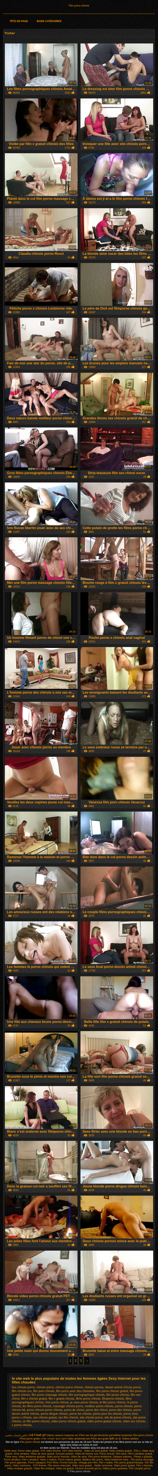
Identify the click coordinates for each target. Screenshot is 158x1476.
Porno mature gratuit (69, 1459)
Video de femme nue (86, 1453)
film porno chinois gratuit (112, 1391)
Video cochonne (22, 1465)
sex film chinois (68, 1417)
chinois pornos (94, 1387)
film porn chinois (43, 1391)
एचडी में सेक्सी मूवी (37, 1435)
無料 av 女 (115, 1438)
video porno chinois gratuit (68, 1421)
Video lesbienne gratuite (31, 1456)
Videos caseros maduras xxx (62, 1435)
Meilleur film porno (92, 1459)
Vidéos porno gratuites (115, 1468)
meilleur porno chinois (99, 1406)
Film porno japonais (16, 1462)
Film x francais (144, 1465)
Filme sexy (11, 1456)
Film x (137, 1450)
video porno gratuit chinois (104, 1421)
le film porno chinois (113, 1402)
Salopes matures (122, 1456)
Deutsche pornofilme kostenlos (115, 1435)
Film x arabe (106, 1462)
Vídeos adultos (130, 1438)
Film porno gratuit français (128, 1462)
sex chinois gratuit (45, 1417)
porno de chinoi (74, 1410)
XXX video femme (50, 1450)
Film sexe (121, 1453)
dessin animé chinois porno (123, 1387)
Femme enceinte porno (88, 1468)
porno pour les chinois (107, 1413)
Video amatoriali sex (78, 1438)
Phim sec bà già (88, 1435)
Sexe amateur (21, 1453)
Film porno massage (142, 1459)
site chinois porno (91, 1417)
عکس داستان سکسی (16, 1435)
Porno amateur (12, 1459)
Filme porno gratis (29, 1438)
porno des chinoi (96, 1410)
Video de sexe (79, 1456)
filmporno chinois (113, 1398)
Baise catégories (49, 21)
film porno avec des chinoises (75, 1391)
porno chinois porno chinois (44, 1410)
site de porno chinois (117, 1417)
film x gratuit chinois (61, 1398)
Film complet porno (139, 1468)
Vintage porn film (88, 1462)
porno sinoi (130, 1413)
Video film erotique (44, 1468)
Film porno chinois (79, 5)
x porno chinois (22, 1425)
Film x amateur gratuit (140, 1453)
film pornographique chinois (87, 1394)
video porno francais (58, 1456)
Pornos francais (68, 1462)
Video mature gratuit (120, 1450)
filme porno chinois (88, 1398)
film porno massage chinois (49, 1394)
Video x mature (48, 1459)
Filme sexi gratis (100, 1438)
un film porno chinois (36, 1421)
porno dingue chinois (54, 1413)
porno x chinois (22, 1417)
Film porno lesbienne (99, 1456)
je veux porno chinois (84, 1402)
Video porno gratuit (124, 1465)
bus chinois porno (23, 1387)
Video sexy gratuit (82, 1465)
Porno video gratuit (28, 1450)
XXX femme (39, 1465)
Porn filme (52, 1462)
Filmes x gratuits (143, 1456)
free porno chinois (57, 1402)
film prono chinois (117, 1394)
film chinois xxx (22, 1391)
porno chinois (123, 1406)
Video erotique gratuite (19, 1468)
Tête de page (19, 21)
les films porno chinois (37, 1406)
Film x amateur (30, 1459)
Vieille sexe (10, 1450)
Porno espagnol (36, 1462)
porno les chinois (80, 1413)
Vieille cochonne (103, 1465)
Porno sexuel (107, 1453)
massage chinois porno (68, 1406)
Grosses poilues (65, 1453)
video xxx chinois (134, 1421)
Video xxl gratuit (65, 1468)
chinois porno (45, 1387)
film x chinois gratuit (34, 1398)
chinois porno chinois (69, 1387)
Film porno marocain (59, 1465)
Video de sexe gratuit (96, 1450)
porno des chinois (120, 1410)
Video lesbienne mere (116, 1459)
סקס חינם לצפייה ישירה (53, 1438)
